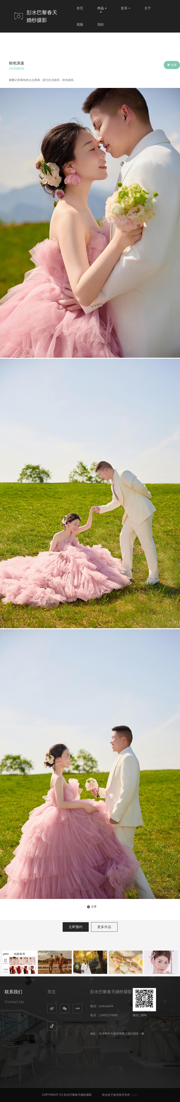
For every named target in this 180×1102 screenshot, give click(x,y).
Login (134, 1094)
